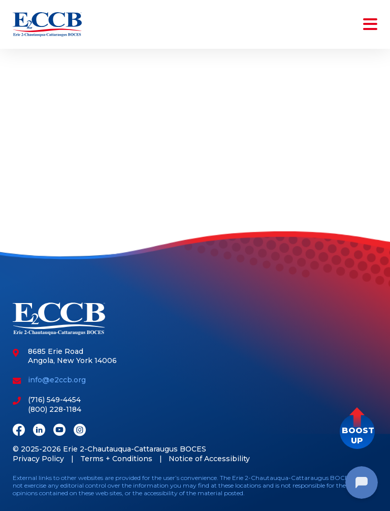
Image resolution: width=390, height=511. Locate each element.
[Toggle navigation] (368, 24)
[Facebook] (19, 431)
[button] (357, 431)
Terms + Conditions (116, 458)
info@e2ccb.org (57, 379)
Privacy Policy (38, 458)
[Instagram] (80, 431)
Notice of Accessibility (209, 458)
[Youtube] (59, 431)
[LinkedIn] (39, 431)
